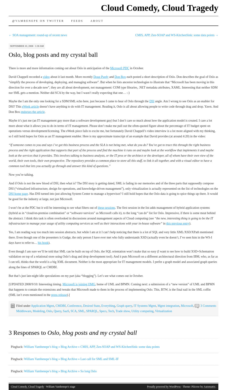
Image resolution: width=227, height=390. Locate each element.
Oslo (49, 311)
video (46, 77)
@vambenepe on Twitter (38, 20)
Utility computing (142, 311)
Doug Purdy (100, 77)
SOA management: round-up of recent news (38, 35)
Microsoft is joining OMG (79, 284)
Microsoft (187, 305)
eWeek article (30, 106)
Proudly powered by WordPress (164, 386)
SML (81, 311)
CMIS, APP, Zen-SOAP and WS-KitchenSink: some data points (176, 35)
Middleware (23, 311)
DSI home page (18, 193)
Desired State (91, 305)
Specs (103, 311)
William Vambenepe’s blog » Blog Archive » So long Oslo (60, 371)
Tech (111, 311)
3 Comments (208, 305)
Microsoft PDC (119, 68)
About (97, 20)
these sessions (106, 207)
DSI (152, 101)
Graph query (124, 305)
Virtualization (163, 311)
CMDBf (61, 305)
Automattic (209, 386)
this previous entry (177, 223)
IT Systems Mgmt (145, 305)
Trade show (122, 311)
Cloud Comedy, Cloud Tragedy (159, 8)
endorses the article (33, 112)
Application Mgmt (42, 305)
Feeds (77, 20)
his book (43, 242)
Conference (74, 305)
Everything (108, 305)
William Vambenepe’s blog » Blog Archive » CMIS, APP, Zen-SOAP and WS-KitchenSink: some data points (92, 347)
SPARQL (92, 311)
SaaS (66, 311)
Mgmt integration (168, 305)
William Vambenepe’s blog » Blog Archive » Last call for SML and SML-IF (71, 359)
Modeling (39, 311)
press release (59, 295)
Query (57, 311)
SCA (74, 311)
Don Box (120, 77)
